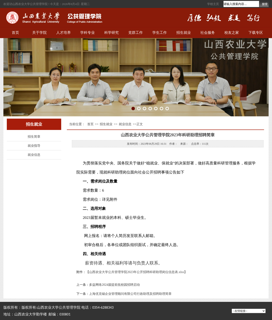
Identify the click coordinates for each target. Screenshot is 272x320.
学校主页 (213, 4)
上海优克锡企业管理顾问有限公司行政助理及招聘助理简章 (130, 294)
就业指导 (34, 145)
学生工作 (159, 32)
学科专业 (87, 32)
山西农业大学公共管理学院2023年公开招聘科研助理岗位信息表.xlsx (136, 272)
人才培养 (63, 32)
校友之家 (231, 32)
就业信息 (34, 154)
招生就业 (183, 32)
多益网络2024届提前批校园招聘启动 (114, 284)
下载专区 (255, 32)
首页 (15, 32)
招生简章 (34, 136)
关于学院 (39, 32)
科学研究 (111, 32)
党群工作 (135, 32)
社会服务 (207, 32)
